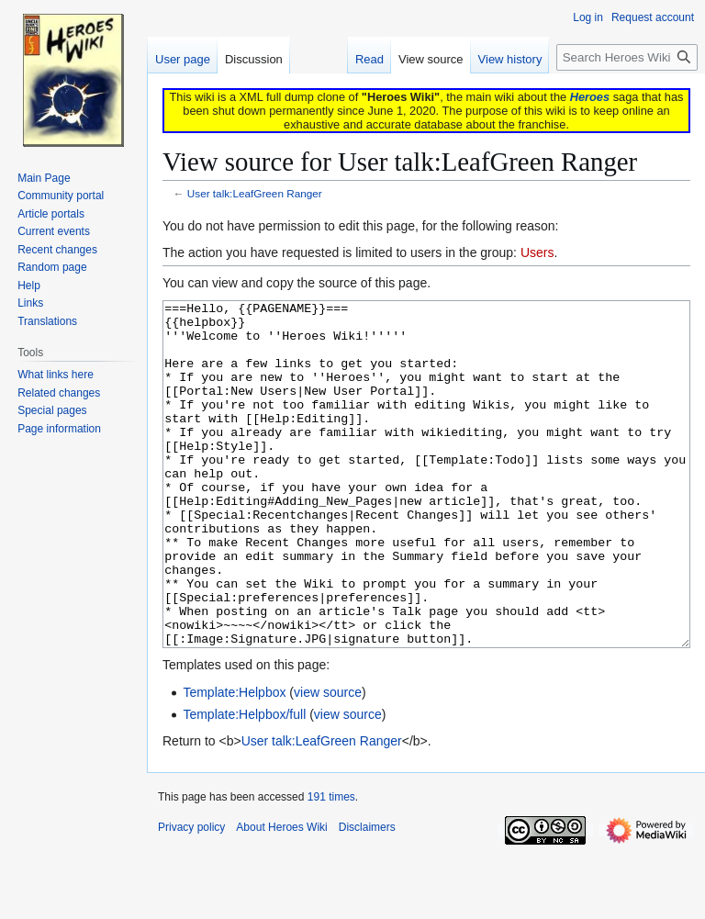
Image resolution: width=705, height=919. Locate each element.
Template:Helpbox (234, 761)
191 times (331, 865)
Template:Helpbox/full (244, 783)
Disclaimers (367, 896)
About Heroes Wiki (281, 896)
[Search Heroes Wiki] (627, 57)
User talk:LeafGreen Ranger (254, 193)
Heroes (590, 97)
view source (328, 761)
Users (537, 252)
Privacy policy (191, 896)
